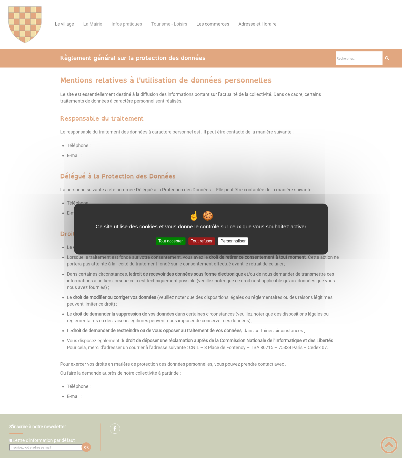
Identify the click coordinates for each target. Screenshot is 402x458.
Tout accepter (170, 241)
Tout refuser (201, 241)
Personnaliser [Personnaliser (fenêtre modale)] (233, 241)
